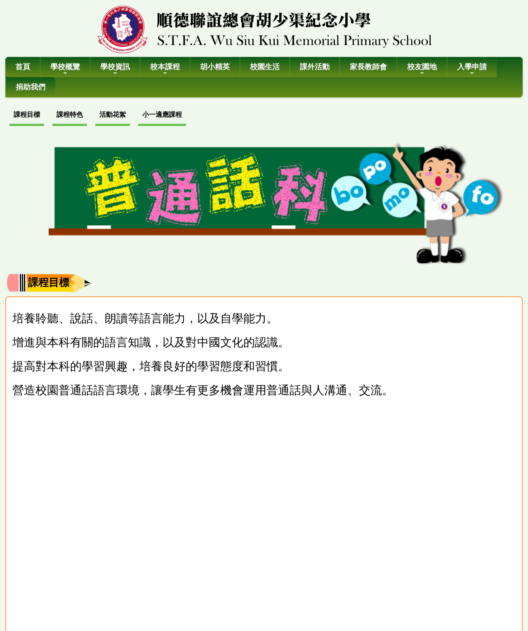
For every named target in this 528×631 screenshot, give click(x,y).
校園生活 (265, 67)
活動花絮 (112, 114)
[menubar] (97, 116)
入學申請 (472, 69)
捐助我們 (30, 87)
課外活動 (315, 67)
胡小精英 (215, 67)
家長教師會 (368, 67)
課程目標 (27, 114)
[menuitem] (26, 116)
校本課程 (165, 69)
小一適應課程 (162, 114)
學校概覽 (65, 69)
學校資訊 (115, 69)
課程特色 (70, 114)
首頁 (22, 67)
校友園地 (422, 69)
